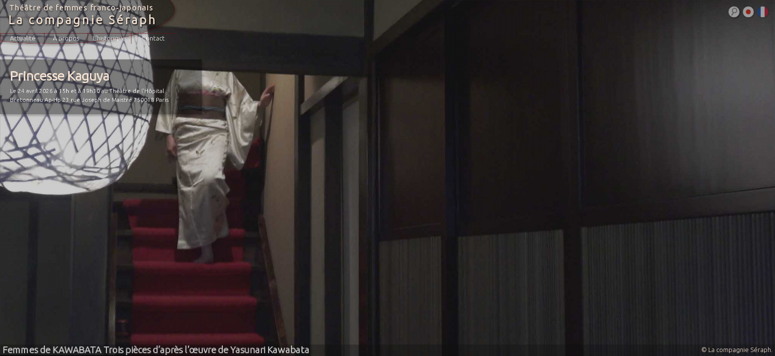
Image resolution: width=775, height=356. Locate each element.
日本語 (748, 12)
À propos (66, 38)
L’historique (109, 38)
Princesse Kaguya (59, 75)
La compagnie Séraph (82, 20)
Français (763, 12)
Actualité (23, 38)
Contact (153, 38)
